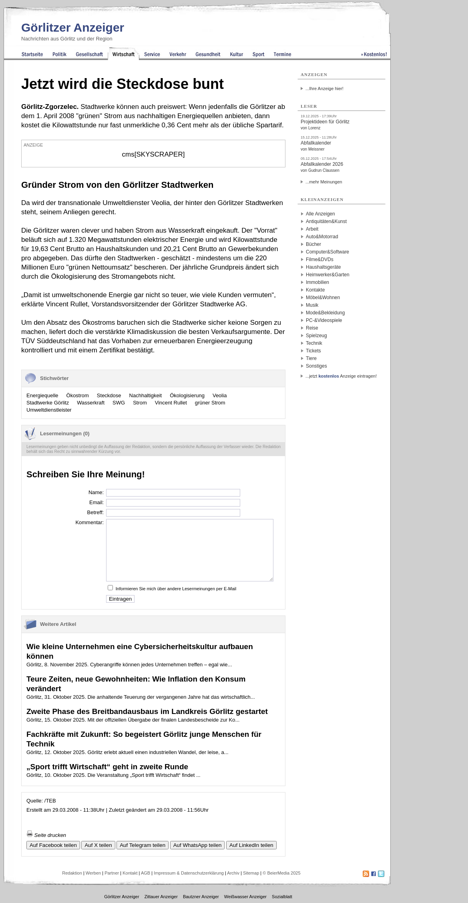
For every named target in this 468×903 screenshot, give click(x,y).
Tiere (311, 358)
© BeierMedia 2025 (281, 873)
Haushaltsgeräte (323, 267)
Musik (312, 305)
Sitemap (251, 873)
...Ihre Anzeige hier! (324, 88)
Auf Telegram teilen (142, 845)
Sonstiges (316, 366)
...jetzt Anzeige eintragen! (341, 376)
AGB (145, 873)
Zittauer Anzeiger (161, 896)
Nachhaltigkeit (145, 395)
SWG (118, 403)
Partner (111, 873)
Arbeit (312, 229)
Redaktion (72, 873)
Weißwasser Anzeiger (245, 896)
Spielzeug (316, 336)
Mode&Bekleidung (325, 313)
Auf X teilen (98, 845)
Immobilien (317, 282)
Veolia (220, 395)
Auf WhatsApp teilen (197, 845)
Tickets (313, 351)
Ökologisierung (187, 395)
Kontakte (315, 290)
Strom (140, 403)
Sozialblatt (282, 896)
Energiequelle (42, 395)
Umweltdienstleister (49, 410)
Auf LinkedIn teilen (251, 845)
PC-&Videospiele (324, 320)
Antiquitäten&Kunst (326, 221)
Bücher (313, 244)
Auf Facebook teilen (53, 845)
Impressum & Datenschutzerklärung (189, 873)
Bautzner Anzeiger (201, 896)
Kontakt (130, 873)
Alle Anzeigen (320, 214)
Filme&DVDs (319, 259)
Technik (314, 343)
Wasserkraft (90, 403)
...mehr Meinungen (323, 182)
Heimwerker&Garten (327, 275)
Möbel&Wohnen (323, 298)
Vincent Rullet (171, 403)
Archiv (233, 873)
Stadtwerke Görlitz (47, 403)
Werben (93, 873)
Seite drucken (46, 835)
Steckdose (109, 395)
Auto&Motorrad (322, 237)
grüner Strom (210, 403)
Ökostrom (77, 395)
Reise (312, 328)
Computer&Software (327, 252)
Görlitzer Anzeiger (72, 27)
